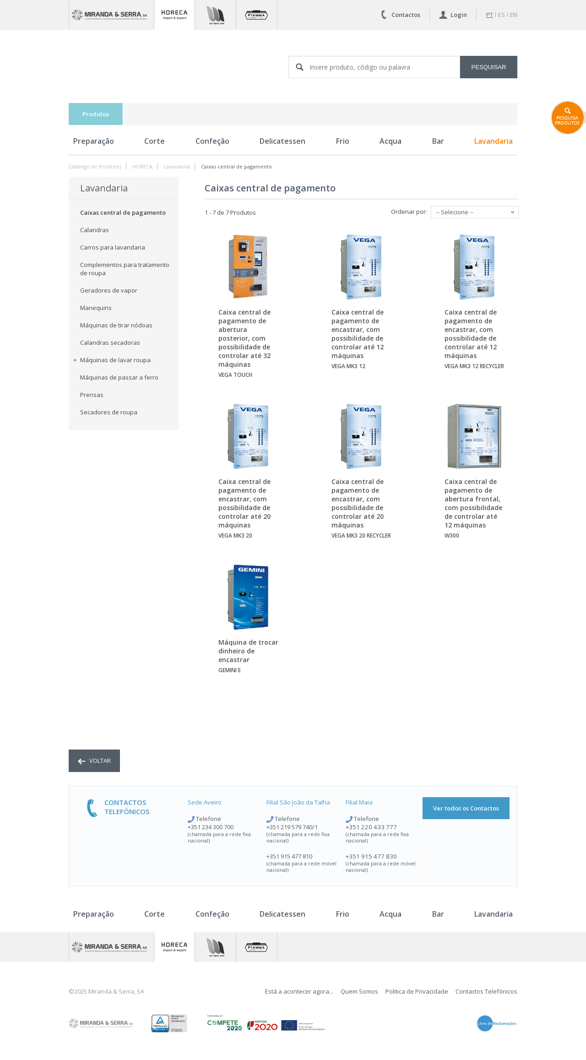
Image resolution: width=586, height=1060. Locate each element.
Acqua (391, 141)
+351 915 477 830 (371, 856)
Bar (438, 141)
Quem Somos (359, 991)
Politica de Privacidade (416, 991)
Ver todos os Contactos (466, 808)
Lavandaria (493, 141)
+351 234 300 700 (210, 827)
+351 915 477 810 (289, 856)
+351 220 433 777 (371, 827)
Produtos (95, 114)
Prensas (91, 395)
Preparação (93, 141)
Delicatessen (282, 141)
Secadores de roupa (108, 412)
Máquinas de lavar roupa (112, 360)
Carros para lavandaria (112, 247)
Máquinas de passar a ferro (119, 377)
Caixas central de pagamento (236, 166)
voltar (94, 760)
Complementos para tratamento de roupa (124, 269)
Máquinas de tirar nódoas (116, 325)
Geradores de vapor (108, 290)
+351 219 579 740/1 (292, 827)
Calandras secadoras (110, 342)
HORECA (142, 166)
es (501, 14)
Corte (154, 141)
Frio (342, 141)
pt (489, 14)
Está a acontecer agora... (299, 991)
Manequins (96, 308)
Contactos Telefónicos (486, 991)
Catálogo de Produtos (95, 166)
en (513, 14)
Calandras (94, 230)
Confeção (212, 141)
